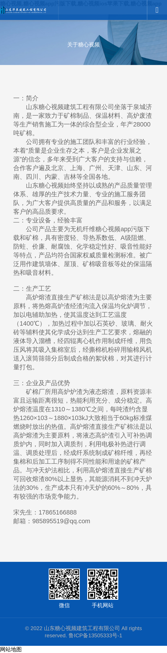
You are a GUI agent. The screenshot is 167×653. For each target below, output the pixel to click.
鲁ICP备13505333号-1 (95, 635)
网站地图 (11, 649)
